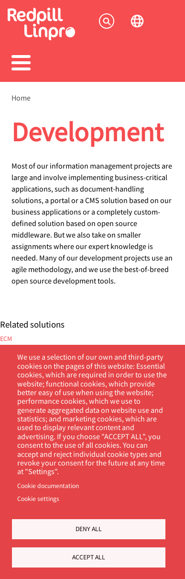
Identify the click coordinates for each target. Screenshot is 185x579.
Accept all (88, 557)
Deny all (89, 528)
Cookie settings (38, 498)
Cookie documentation (48, 485)
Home (21, 97)
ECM (6, 338)
